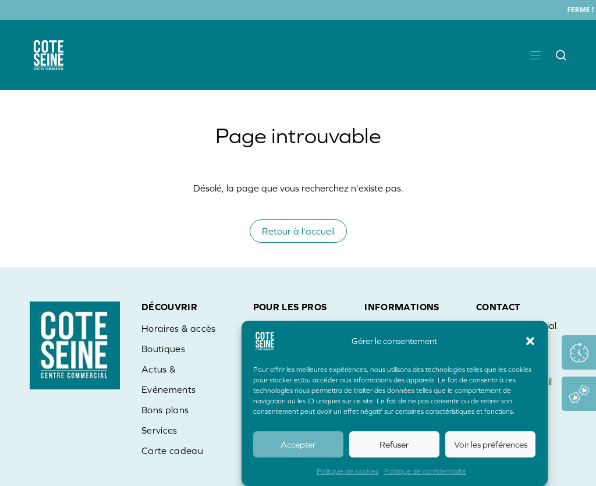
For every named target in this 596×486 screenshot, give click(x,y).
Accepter (298, 445)
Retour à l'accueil (298, 231)
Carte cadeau (172, 450)
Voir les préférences (490, 445)
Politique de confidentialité (425, 472)
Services (159, 430)
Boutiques (163, 348)
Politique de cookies (347, 472)
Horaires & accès (178, 328)
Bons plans (165, 410)
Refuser (394, 445)
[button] (530, 341)
